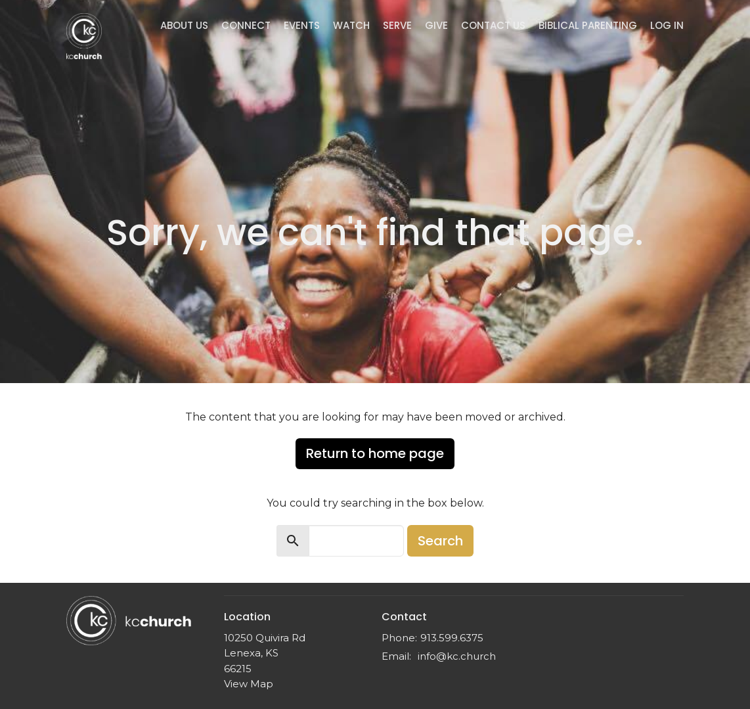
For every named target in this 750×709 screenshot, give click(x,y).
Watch (351, 25)
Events (302, 25)
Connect (246, 25)
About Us (184, 25)
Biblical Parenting (588, 25)
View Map (248, 683)
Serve (397, 25)
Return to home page (375, 453)
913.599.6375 (451, 637)
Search (440, 541)
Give (436, 25)
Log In (667, 25)
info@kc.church (457, 656)
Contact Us (493, 25)
